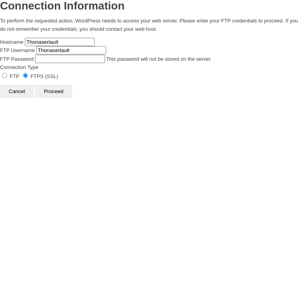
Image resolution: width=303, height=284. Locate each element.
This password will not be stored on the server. (105, 59)
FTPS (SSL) (40, 76)
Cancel (17, 91)
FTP (11, 76)
